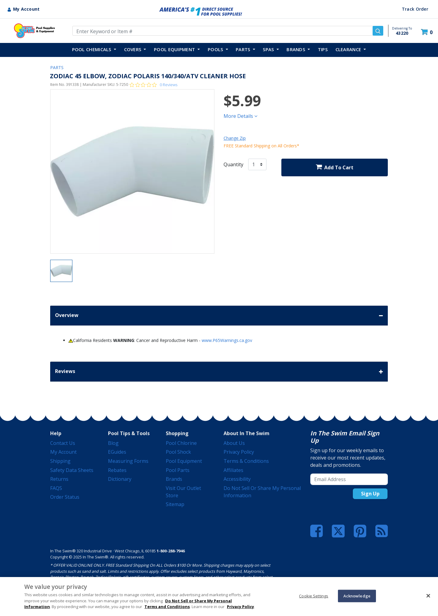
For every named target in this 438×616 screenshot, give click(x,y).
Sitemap (175, 504)
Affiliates (233, 470)
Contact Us (62, 443)
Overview (219, 315)
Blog (113, 443)
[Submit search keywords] (378, 31)
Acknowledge (356, 595)
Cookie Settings (313, 595)
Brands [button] (296, 49)
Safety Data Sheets (71, 470)
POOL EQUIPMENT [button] (175, 49)
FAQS (56, 488)
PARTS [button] (244, 49)
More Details (240, 116)
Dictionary (119, 479)
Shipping (60, 461)
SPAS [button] (269, 49)
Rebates (117, 470)
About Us (234, 443)
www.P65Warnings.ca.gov (227, 340)
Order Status (64, 497)
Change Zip (235, 138)
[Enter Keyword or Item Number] (227, 31)
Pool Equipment (184, 461)
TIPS (323, 49)
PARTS (57, 67)
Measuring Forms (128, 461)
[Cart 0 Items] (427, 32)
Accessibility (237, 479)
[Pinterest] (360, 531)
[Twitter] (338, 530)
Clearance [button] (349, 49)
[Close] (428, 595)
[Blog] (381, 531)
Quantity (233, 164)
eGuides (117, 452)
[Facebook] (316, 531)
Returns (59, 479)
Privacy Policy (239, 452)
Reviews (219, 371)
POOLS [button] (216, 49)
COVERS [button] (133, 49)
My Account (63, 452)
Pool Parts (177, 470)
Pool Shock (178, 452)
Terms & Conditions (246, 461)
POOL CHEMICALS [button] (92, 49)
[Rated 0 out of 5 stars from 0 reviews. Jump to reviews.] (153, 85)
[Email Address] (349, 479)
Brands (174, 479)
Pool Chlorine (181, 443)
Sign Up (370, 493)
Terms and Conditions (167, 606)
